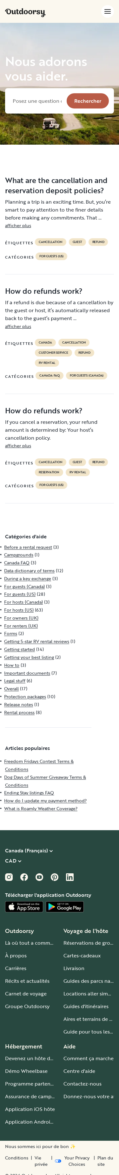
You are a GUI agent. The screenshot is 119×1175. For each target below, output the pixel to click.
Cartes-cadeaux (82, 955)
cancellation (51, 242)
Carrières (15, 968)
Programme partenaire (32, 1083)
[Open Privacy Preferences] (73, 1161)
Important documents (27, 673)
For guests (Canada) (86, 375)
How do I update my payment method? (45, 800)
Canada (45, 343)
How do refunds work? (44, 291)
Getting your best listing (29, 657)
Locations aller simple (89, 993)
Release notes (18, 704)
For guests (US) (51, 256)
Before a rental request (28, 547)
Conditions (16, 1158)
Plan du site (105, 1161)
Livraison (73, 968)
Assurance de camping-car (36, 1096)
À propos (16, 955)
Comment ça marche (88, 1058)
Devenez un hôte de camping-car (44, 1058)
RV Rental (47, 363)
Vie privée (41, 1161)
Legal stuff (14, 680)
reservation (49, 472)
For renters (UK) (21, 625)
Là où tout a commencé (33, 943)
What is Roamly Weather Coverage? (40, 808)
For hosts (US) (19, 610)
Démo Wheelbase (26, 1071)
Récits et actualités (27, 981)
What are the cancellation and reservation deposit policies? (56, 185)
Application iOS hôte (30, 1109)
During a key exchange (27, 578)
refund (98, 242)
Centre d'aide (79, 1071)
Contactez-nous (82, 1083)
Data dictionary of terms (29, 570)
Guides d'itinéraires (86, 1006)
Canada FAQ (49, 375)
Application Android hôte (35, 1122)
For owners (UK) (21, 617)
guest (77, 242)
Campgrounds (18, 554)
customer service (53, 353)
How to (11, 665)
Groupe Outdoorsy (27, 1006)
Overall (11, 688)
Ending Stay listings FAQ (29, 792)
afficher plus (18, 225)
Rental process (19, 712)
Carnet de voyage (26, 993)
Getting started (19, 649)
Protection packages (25, 696)
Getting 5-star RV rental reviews (36, 641)
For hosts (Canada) (23, 602)
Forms (10, 633)
